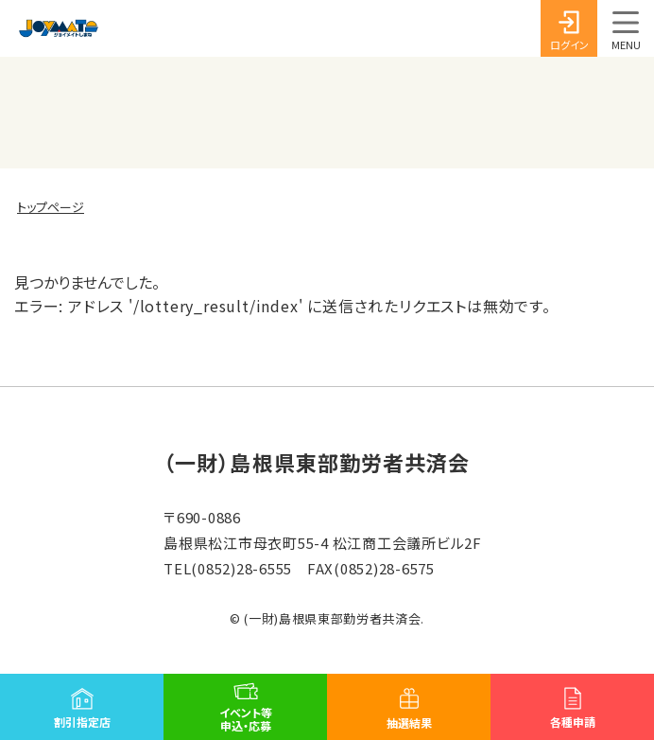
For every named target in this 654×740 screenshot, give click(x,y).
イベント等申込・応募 (245, 718)
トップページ (50, 207)
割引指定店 (82, 722)
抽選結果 (409, 722)
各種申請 (572, 722)
